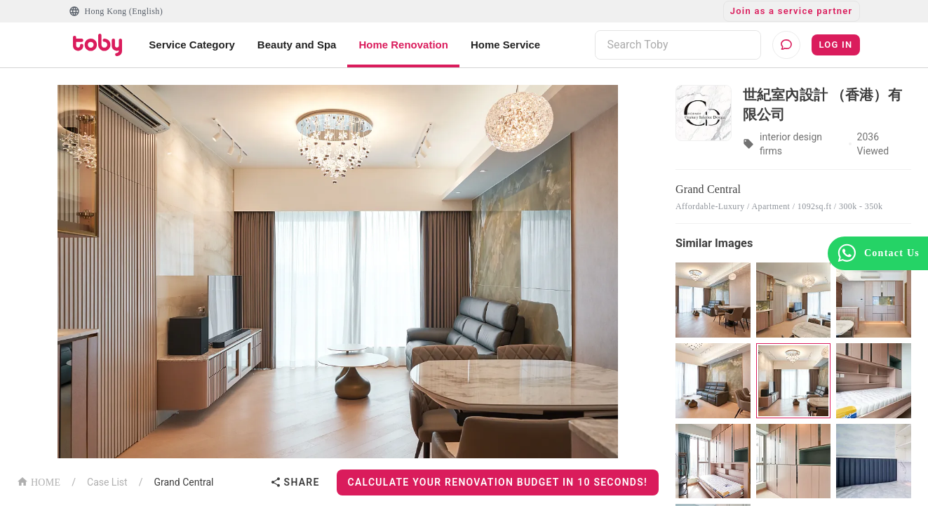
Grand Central (183, 482)
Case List (107, 482)
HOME (38, 481)
